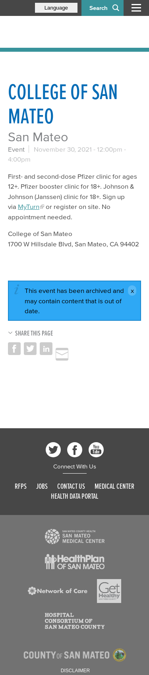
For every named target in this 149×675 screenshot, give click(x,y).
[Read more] (74, 536)
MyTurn (28, 206)
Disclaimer (75, 670)
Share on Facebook (14, 348)
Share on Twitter (30, 348)
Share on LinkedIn (46, 348)
